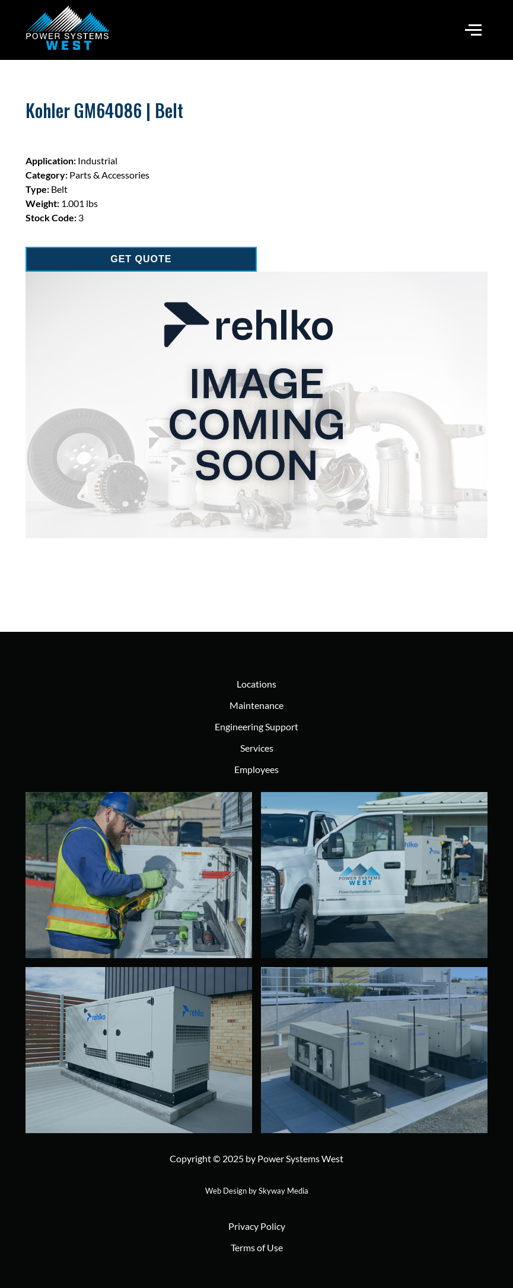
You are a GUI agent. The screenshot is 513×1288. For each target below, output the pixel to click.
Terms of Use (257, 1247)
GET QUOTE (140, 259)
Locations (256, 683)
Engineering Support (256, 726)
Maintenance (256, 705)
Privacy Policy (256, 1226)
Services (256, 747)
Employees (256, 769)
